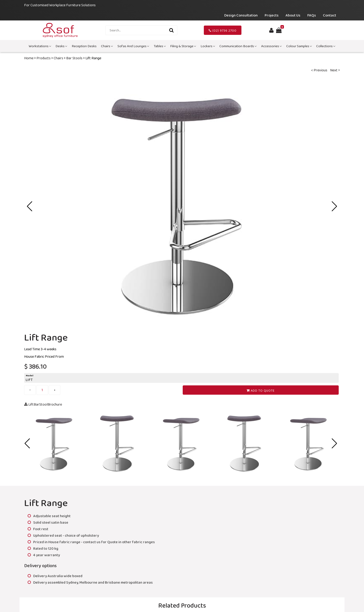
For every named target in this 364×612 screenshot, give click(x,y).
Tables (160, 46)
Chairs (107, 46)
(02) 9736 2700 (223, 30)
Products (43, 58)
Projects (272, 15)
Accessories (271, 46)
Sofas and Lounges (133, 46)
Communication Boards (238, 46)
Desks (61, 46)
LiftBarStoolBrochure (43, 404)
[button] (334, 206)
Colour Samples (299, 46)
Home (28, 58)
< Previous (319, 70)
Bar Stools (74, 58)
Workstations (40, 46)
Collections (325, 46)
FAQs (311, 15)
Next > (335, 70)
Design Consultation (241, 15)
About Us (293, 15)
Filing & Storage (183, 46)
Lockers (208, 46)
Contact (329, 15)
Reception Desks (84, 46)
